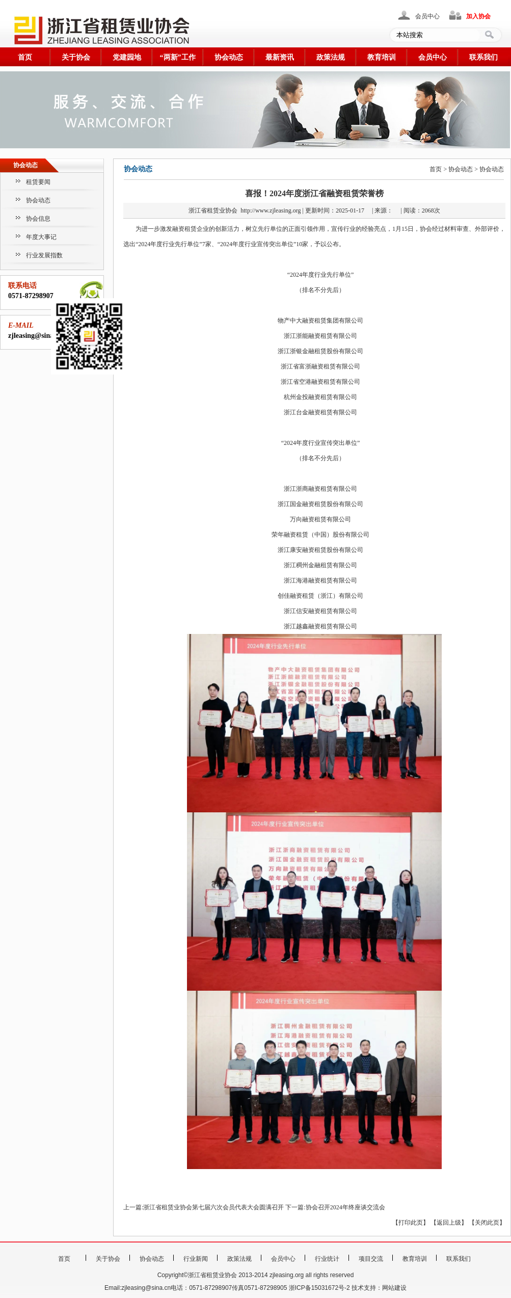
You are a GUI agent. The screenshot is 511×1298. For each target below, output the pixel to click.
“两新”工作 (178, 57)
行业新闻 (195, 1258)
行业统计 (327, 1258)
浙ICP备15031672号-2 (319, 1287)
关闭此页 (487, 1222)
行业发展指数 (44, 255)
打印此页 (410, 1222)
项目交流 (371, 1258)
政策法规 (330, 57)
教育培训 (381, 57)
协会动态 (228, 57)
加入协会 (478, 16)
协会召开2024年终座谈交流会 (345, 1207)
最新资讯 (279, 57)
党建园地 (127, 57)
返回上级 (449, 1222)
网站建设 (394, 1287)
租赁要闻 (38, 182)
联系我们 (483, 57)
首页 (25, 57)
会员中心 (427, 16)
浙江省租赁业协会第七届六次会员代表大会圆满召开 (213, 1207)
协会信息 (38, 218)
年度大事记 (41, 237)
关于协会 (76, 57)
